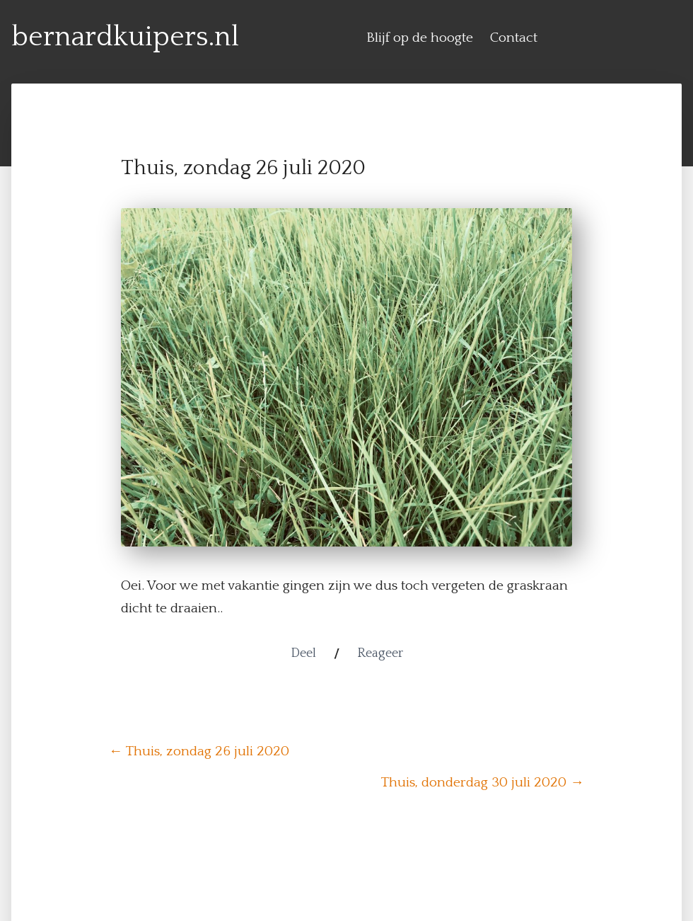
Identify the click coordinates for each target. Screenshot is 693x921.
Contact (513, 37)
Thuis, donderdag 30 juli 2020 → (482, 782)
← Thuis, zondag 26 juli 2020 (199, 751)
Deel (303, 653)
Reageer (380, 653)
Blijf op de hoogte (419, 37)
